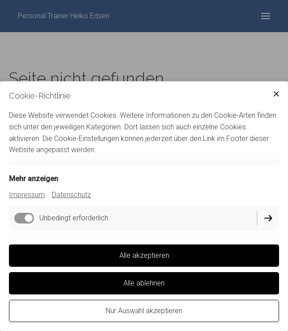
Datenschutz (71, 194)
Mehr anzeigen (33, 178)
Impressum (27, 194)
